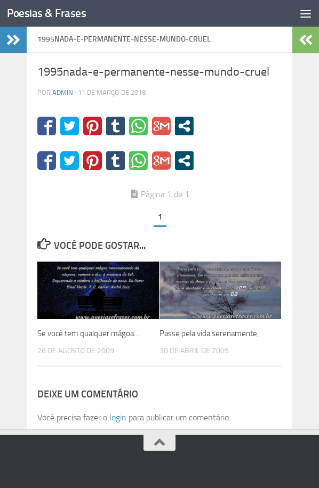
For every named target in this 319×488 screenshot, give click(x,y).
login (117, 417)
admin (62, 92)
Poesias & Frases (46, 13)
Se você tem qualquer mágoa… (88, 333)
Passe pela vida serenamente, (209, 333)
